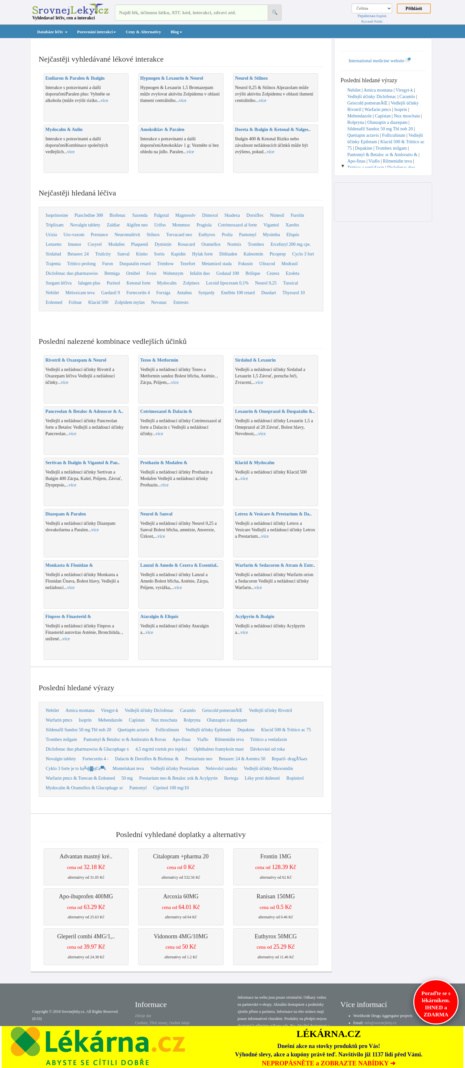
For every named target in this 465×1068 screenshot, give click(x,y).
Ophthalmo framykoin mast (219, 749)
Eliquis (292, 234)
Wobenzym (173, 273)
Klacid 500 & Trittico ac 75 (286, 729)
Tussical (290, 283)
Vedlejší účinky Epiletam (208, 729)
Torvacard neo (179, 234)
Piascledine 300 (89, 215)
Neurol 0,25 (266, 283)
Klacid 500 (98, 302)
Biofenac (117, 215)
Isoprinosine (57, 215)
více (104, 100)
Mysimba (271, 234)
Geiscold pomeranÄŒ (222, 710)
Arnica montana (80, 710)
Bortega (231, 778)
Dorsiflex (255, 215)
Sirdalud (53, 254)
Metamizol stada (217, 263)
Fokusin (245, 263)
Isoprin (85, 720)
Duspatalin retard (135, 263)
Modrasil (290, 263)
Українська (366, 16)
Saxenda (140, 215)
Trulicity (103, 254)
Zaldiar (113, 225)
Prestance (99, 234)
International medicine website (380, 60)
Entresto (181, 302)
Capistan (137, 720)
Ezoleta (292, 273)
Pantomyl (247, 234)
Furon (107, 263)
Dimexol (210, 215)
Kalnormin (253, 254)
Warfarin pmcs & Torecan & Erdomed (80, 778)
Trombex (256, 244)
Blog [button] (176, 31)
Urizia (51, 234)
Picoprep (278, 254)
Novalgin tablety (85, 225)
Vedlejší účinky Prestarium (174, 768)
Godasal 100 (227, 273)
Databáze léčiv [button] (52, 31)
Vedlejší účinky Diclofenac (149, 710)
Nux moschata (164, 720)
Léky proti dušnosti (262, 778)
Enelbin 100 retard (238, 292)
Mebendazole (110, 720)
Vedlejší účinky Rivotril (270, 710)
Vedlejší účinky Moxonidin (268, 768)
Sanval (123, 254)
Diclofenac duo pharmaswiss (72, 273)
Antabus (184, 292)
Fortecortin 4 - (95, 758)
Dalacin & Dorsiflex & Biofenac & (147, 758)
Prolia (227, 234)
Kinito (142, 254)
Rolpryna (192, 720)
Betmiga (111, 273)
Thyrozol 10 (294, 292)
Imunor (74, 244)
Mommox (181, 225)
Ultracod (267, 263)
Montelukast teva (128, 768)
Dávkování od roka (267, 749)
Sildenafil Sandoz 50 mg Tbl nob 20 (78, 729)
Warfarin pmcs (59, 720)
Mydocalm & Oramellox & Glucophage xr (84, 787)
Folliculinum (167, 729)
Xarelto (292, 225)
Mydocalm (167, 283)
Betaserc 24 (78, 254)
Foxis (151, 273)
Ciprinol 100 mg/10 (171, 787)
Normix (234, 244)
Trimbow (165, 263)
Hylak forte (202, 254)
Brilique (252, 273)
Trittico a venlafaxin (268, 739)
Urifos (160, 225)
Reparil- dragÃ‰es (289, 758)
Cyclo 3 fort (303, 254)
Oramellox (211, 244)
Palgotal (161, 215)
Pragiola (204, 225)
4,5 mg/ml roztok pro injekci (161, 749)
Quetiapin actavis (133, 729)
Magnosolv (185, 215)
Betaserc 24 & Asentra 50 (242, 758)
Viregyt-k (110, 710)
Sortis (159, 254)
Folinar (75, 302)
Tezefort (187, 263)
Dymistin (163, 244)
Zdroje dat (143, 1015)
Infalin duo (200, 273)
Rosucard (186, 244)
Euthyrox (207, 234)
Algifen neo (137, 225)
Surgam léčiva (59, 283)
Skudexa (232, 215)
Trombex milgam (61, 739)
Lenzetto (54, 244)
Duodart (268, 292)
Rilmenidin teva (229, 739)
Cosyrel (95, 244)
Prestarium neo (198, 758)
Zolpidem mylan (130, 302)
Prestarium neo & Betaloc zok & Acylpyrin (178, 778)
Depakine (246, 729)
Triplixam (55, 225)
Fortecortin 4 (138, 292)
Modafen (116, 244)
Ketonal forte (138, 283)
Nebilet (52, 292)
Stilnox (153, 234)
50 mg (127, 778)
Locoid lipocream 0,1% (227, 283)
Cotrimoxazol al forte (237, 225)
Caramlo (188, 710)
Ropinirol (295, 778)
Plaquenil (139, 244)
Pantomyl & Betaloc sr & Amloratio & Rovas (125, 739)
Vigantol (271, 225)
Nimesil (277, 215)
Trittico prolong (81, 263)
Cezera (273, 273)
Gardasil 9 (110, 292)
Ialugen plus (89, 283)
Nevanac (159, 302)
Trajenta (53, 263)
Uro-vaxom (73, 234)
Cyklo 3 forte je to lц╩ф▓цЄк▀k (76, 768)
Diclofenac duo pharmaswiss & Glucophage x (87, 749)
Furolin (297, 215)
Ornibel (133, 273)
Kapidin (178, 254)
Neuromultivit (127, 234)
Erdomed (54, 302)
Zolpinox (191, 283)
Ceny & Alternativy (143, 31)
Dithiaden (228, 254)
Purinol (113, 283)
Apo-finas (181, 739)
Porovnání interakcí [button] (96, 31)
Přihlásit (414, 8)
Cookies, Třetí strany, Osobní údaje (162, 1023)
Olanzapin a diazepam (227, 720)
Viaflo (202, 739)
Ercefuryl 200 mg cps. (291, 244)
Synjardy (206, 292)
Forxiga (163, 292)
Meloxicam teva (80, 292)
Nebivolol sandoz (221, 768)
